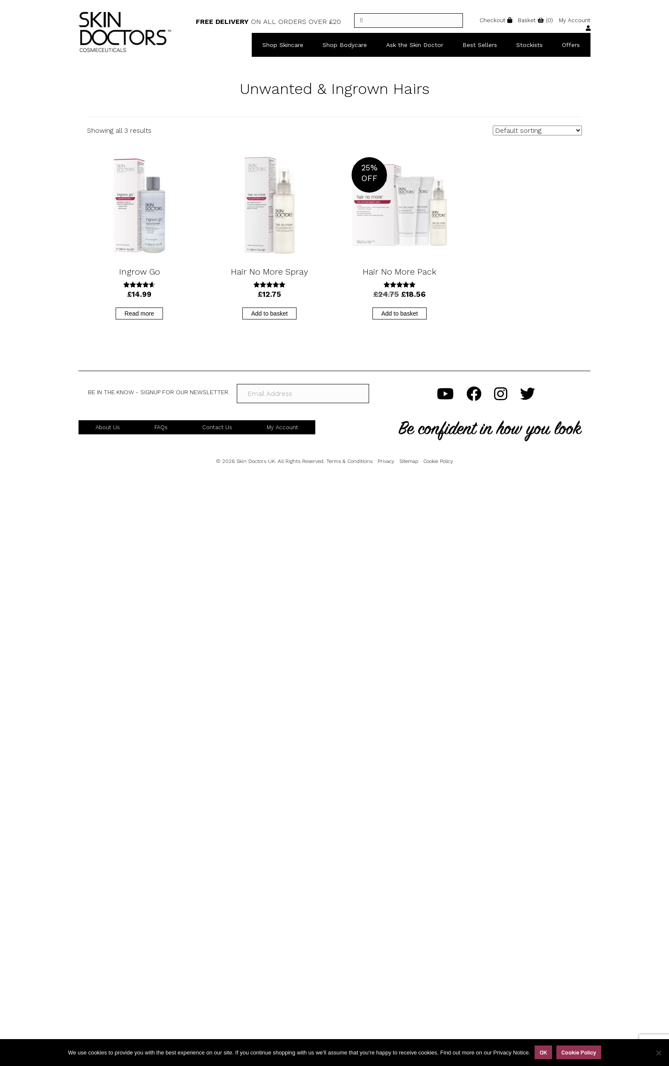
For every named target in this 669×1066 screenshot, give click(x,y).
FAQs (161, 427)
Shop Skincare (282, 44)
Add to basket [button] (269, 313)
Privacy (386, 461)
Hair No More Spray (269, 271)
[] (408, 20)
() (535, 20)
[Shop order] (537, 130)
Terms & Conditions (349, 461)
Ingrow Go (139, 271)
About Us (108, 427)
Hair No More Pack (399, 271)
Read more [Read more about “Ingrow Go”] (139, 313)
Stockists (529, 44)
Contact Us (217, 427)
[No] (658, 1052)
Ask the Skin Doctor (414, 44)
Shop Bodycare (345, 44)
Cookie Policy (438, 461)
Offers (571, 44)
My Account (282, 427)
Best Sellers (479, 44)
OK (543, 1052)
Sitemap (408, 461)
